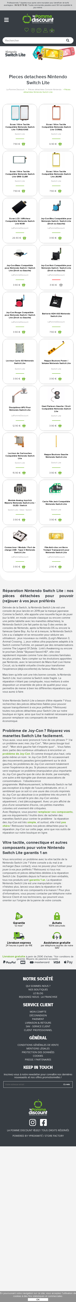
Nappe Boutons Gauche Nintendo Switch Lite (56, 580)
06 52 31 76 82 (21, 5)
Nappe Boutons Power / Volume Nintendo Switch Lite (56, 455)
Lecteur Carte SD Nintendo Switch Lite (20, 455)
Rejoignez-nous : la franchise (38, 1152)
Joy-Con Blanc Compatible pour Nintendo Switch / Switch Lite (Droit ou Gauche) (20, 330)
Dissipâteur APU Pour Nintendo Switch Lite (20, 518)
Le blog (38, 1148)
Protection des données (38, 1207)
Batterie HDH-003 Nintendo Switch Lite (56, 393)
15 (17, 597)
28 (16, 284)
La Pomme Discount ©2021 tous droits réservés (38, 1286)
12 (17, 535)
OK (38, 1299)
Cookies (38, 1211)
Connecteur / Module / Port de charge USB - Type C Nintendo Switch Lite (20, 705)
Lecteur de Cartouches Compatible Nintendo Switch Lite (19, 580)
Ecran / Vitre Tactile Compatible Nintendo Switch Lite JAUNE (56, 205)
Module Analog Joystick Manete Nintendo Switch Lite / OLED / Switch (20, 643)
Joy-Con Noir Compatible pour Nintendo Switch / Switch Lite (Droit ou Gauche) (56, 330)
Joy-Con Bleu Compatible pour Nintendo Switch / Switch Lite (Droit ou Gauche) (56, 268)
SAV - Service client (38, 1182)
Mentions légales (38, 1204)
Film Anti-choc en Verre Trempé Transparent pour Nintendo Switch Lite (56, 705)
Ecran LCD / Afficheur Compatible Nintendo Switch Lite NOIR (19, 268)
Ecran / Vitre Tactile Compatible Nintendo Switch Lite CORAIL (56, 142)
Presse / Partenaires (38, 1215)
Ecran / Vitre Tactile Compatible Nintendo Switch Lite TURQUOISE (19, 142)
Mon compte (38, 1167)
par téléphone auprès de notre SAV (57, 1096)
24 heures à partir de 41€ (19, 1095)
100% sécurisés (57, 1075)
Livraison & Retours (38, 1178)
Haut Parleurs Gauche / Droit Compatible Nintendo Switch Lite (56, 518)
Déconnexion (38, 1171)
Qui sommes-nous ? (38, 1141)
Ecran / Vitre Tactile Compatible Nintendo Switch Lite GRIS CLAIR (19, 205)
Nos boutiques (38, 1145)
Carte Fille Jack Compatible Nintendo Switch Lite (56, 643)
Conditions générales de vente (38, 1200)
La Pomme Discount (15, 89)
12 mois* (19, 1075)
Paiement (38, 1174)
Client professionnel (38, 1185)
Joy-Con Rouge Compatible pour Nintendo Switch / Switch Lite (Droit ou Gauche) (20, 393)
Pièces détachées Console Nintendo (44, 89)
